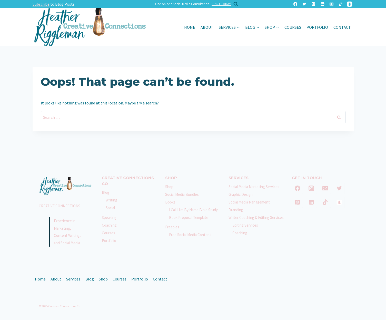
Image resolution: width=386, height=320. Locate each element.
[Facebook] (295, 4)
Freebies (172, 227)
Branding (236, 209)
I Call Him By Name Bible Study (193, 209)
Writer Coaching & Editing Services (256, 217)
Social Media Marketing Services (254, 186)
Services (73, 279)
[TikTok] (340, 4)
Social (110, 207)
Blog (105, 192)
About (207, 27)
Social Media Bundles (182, 194)
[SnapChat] (350, 4)
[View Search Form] (234, 4)
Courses (292, 27)
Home (189, 27)
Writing (111, 200)
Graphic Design (241, 194)
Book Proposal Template (188, 217)
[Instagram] (311, 188)
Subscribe (41, 4)
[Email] (331, 4)
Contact (342, 27)
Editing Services (245, 225)
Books (170, 202)
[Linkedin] (322, 4)
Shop (169, 186)
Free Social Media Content (190, 234)
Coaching (109, 225)
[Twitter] (304, 4)
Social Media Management (249, 202)
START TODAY (221, 4)
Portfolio (317, 27)
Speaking (109, 217)
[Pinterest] (314, 4)
